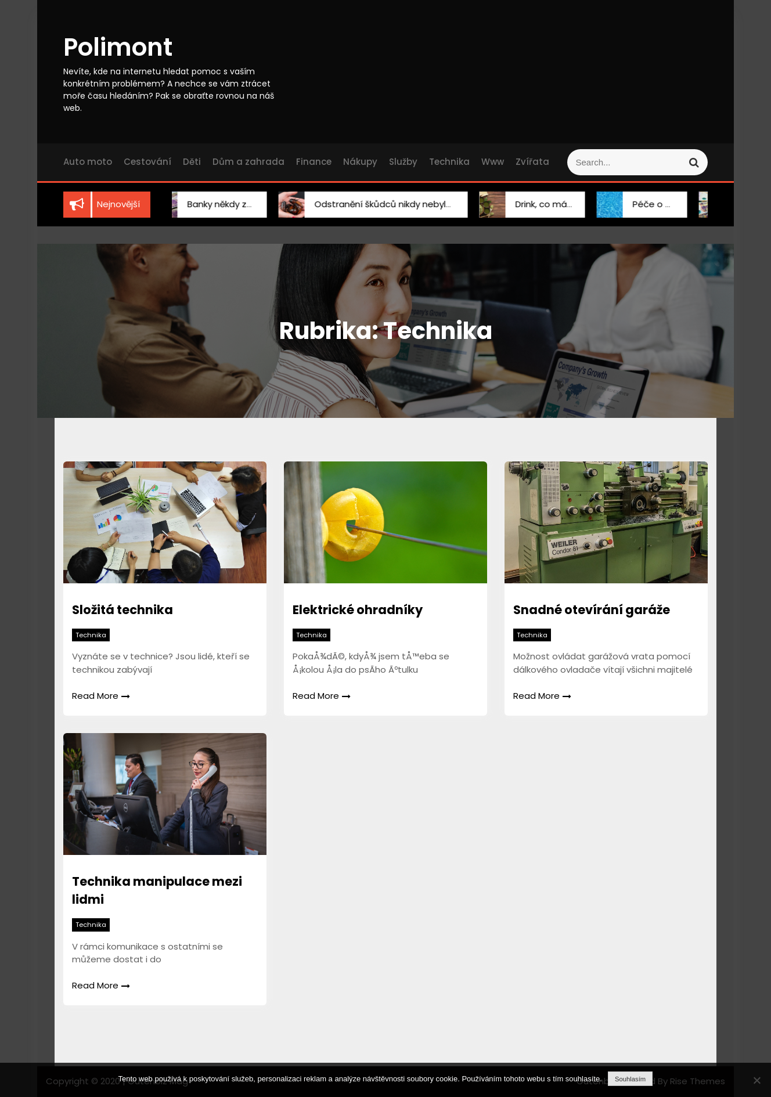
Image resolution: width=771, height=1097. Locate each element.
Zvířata (532, 162)
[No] (756, 1080)
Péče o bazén (649, 204)
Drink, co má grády (540, 204)
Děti (192, 162)
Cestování (147, 162)
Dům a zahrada (248, 162)
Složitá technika (122, 609)
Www (492, 162)
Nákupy (360, 162)
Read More (101, 696)
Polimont (117, 47)
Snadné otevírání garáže (591, 609)
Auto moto (87, 162)
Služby (403, 162)
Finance (314, 162)
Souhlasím (630, 1079)
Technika (449, 162)
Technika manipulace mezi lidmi (157, 890)
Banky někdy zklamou (218, 204)
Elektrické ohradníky (358, 609)
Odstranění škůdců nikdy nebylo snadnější (390, 204)
